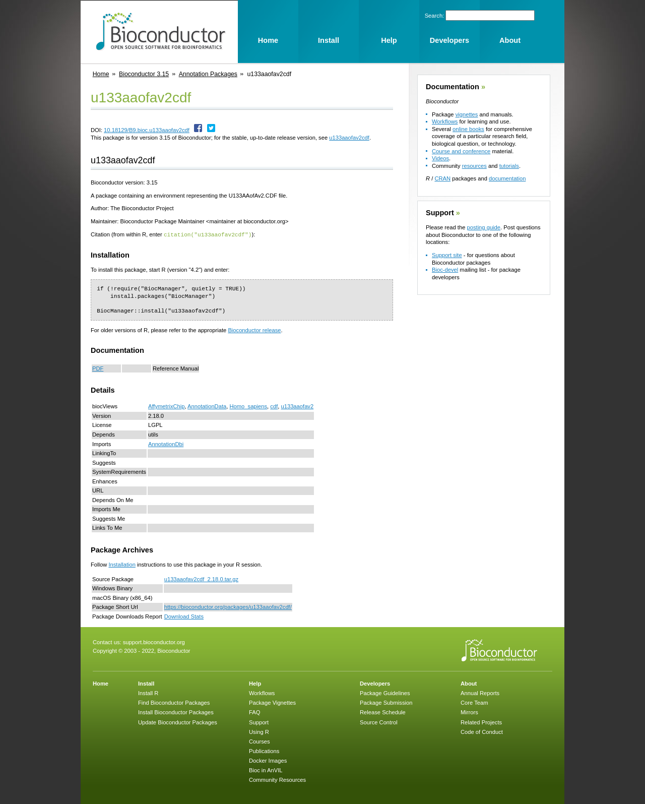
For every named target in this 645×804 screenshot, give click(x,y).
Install (146, 683)
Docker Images (268, 760)
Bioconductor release (254, 330)
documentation (507, 178)
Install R (148, 693)
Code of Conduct (482, 731)
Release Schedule (383, 712)
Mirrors (469, 712)
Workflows (445, 121)
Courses (259, 741)
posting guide (483, 227)
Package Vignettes (272, 702)
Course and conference (461, 151)
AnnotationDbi (165, 444)
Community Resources (277, 779)
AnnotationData (206, 406)
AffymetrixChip (166, 406)
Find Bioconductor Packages (174, 702)
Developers (375, 683)
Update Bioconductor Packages (177, 722)
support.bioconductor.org (154, 642)
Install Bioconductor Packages (176, 712)
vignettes (467, 114)
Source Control (379, 722)
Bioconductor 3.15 (144, 74)
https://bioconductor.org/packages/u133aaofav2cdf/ (228, 606)
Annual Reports (480, 693)
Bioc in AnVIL (266, 770)
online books (468, 129)
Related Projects (481, 722)
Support (440, 213)
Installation (122, 564)
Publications (264, 751)
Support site (447, 255)
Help (255, 683)
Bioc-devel (445, 270)
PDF (97, 368)
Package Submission (386, 702)
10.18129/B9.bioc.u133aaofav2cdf (146, 130)
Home (101, 74)
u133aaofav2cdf (349, 138)
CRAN (442, 178)
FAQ (254, 712)
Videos (440, 158)
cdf (274, 406)
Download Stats (184, 616)
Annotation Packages (208, 74)
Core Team (474, 702)
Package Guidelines (385, 693)
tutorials (509, 166)
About (469, 683)
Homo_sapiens (248, 406)
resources (474, 166)
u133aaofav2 (297, 406)
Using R (259, 731)
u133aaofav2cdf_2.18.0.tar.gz (201, 579)
